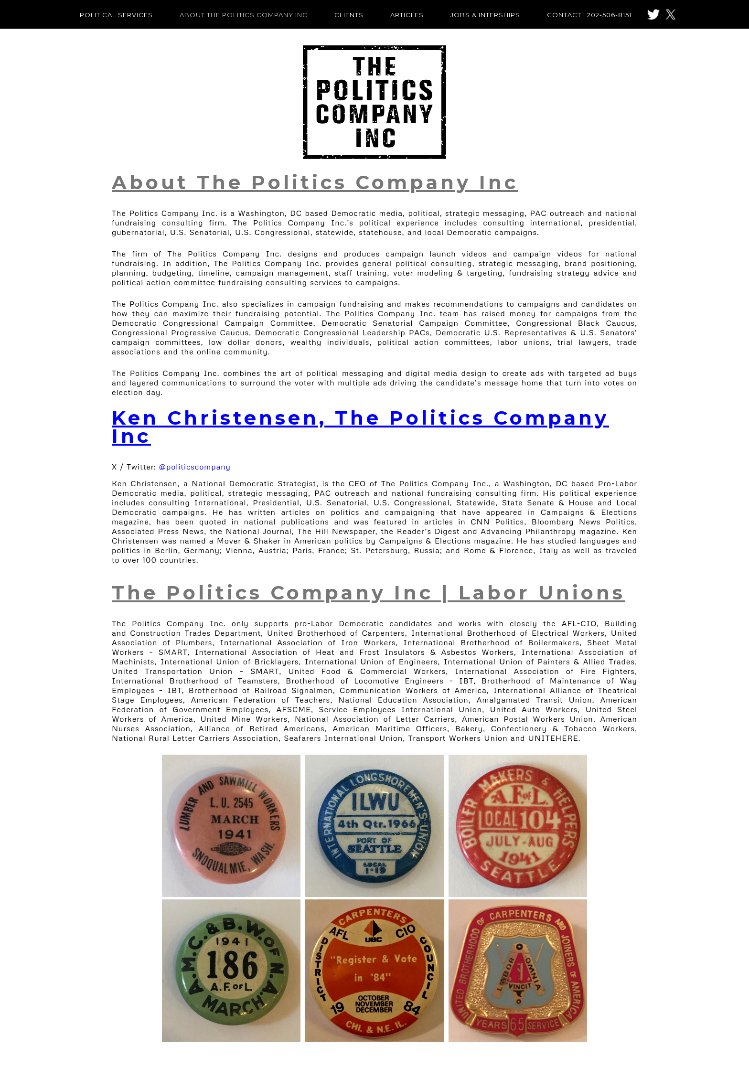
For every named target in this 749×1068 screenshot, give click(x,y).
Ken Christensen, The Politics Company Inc (360, 427)
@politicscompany (195, 466)
